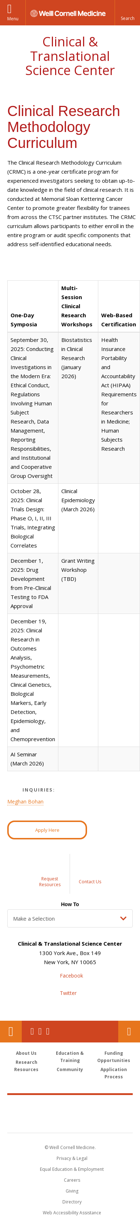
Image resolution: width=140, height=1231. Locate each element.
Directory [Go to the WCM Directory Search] (72, 1202)
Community (70, 1069)
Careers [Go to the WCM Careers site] (72, 1180)
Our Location (11, 1031)
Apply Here (47, 830)
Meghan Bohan (25, 801)
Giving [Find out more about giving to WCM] (72, 1191)
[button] (127, 12)
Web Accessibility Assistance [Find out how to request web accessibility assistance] (72, 1213)
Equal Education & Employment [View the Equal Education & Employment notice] (72, 1169)
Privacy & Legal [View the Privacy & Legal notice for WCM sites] (72, 1158)
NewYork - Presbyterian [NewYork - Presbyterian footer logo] (70, 1121)
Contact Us (129, 1031)
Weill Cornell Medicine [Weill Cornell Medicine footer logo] (70, 1106)
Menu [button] (12, 19)
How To (70, 904)
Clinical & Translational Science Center (70, 56)
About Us (26, 1053)
